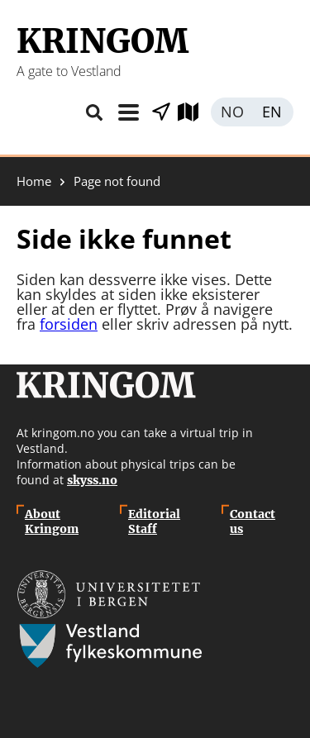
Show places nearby (161, 112)
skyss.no (92, 480)
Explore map (194, 112)
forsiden (69, 324)
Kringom (102, 41)
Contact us (252, 521)
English (272, 112)
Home (34, 181)
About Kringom (52, 521)
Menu (128, 112)
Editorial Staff (154, 521)
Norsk (231, 112)
